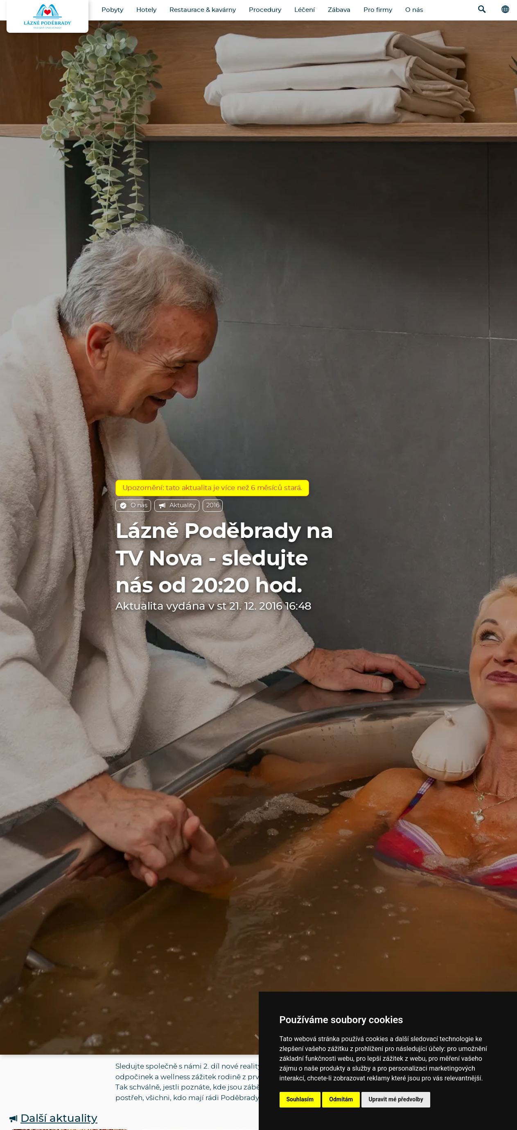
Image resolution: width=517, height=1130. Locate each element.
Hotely (146, 10)
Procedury (265, 10)
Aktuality (177, 506)
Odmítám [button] (341, 1099)
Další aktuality (52, 1119)
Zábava (339, 10)
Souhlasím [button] (300, 1099)
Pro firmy (377, 10)
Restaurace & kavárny (202, 10)
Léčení (304, 10)
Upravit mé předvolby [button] (395, 1099)
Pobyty (112, 10)
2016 (212, 505)
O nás (414, 10)
